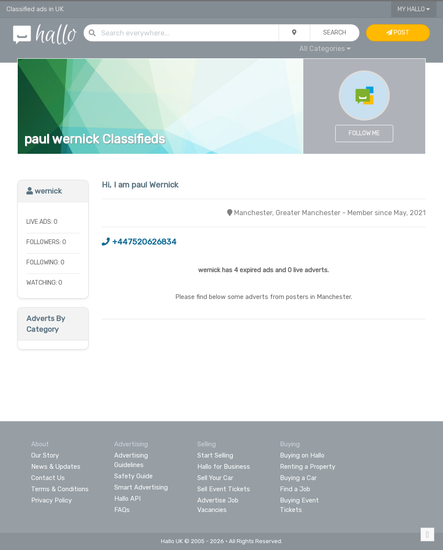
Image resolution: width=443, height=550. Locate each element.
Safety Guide (133, 476)
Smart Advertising (141, 487)
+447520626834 (139, 242)
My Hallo (414, 9)
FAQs (122, 510)
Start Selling (215, 455)
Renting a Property (307, 467)
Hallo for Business (223, 467)
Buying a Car (298, 478)
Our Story (45, 455)
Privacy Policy (51, 500)
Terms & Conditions (60, 489)
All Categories (325, 49)
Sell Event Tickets (223, 489)
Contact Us (48, 478)
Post (397, 32)
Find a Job (295, 489)
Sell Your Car (215, 478)
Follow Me (364, 133)
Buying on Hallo (302, 455)
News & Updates (55, 467)
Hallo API (127, 498)
